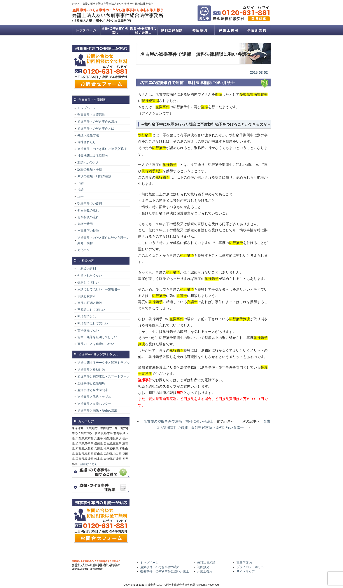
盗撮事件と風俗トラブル (94, 396)
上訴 (80, 183)
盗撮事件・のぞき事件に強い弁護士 (143, 30)
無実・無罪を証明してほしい (97, 337)
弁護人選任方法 (88, 135)
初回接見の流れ (88, 210)
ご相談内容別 (86, 268)
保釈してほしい (88, 282)
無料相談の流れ (88, 217)
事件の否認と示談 (89, 303)
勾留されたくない (89, 275)
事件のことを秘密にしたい (95, 344)
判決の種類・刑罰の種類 (94, 176)
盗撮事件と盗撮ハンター (94, 403)
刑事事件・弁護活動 (91, 114)
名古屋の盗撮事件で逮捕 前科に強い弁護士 (179, 421)
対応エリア (85, 250)
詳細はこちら (89, 464)
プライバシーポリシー (251, 567)
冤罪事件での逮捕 (89, 203)
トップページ (86, 30)
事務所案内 (257, 30)
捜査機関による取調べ (92, 155)
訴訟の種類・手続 (89, 169)
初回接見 (200, 30)
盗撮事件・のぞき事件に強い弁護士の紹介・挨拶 (103, 240)
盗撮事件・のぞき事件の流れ (114, 30)
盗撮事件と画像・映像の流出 (97, 410)
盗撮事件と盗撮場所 (91, 383)
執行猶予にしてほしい (92, 323)
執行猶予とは (86, 316)
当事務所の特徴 (88, 230)
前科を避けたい (88, 330)
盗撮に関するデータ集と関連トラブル (103, 362)
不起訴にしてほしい (91, 309)
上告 (80, 196)
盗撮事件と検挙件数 (91, 369)
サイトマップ (245, 571)
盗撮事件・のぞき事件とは (97, 128)
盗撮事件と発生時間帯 (92, 390)
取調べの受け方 (88, 162)
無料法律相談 (171, 30)
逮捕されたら (86, 142)
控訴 (80, 189)
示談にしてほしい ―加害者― (98, 289)
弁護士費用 (228, 30)
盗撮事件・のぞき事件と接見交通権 (101, 149)
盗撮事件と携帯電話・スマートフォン (103, 376)
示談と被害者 (86, 296)
